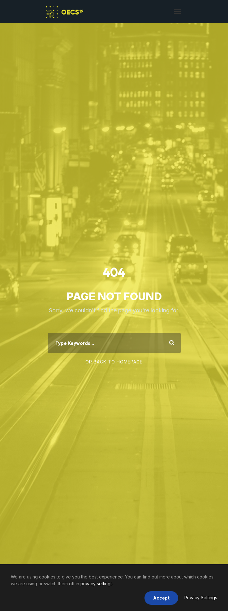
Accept (161, 597)
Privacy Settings (200, 597)
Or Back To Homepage (114, 361)
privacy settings (96, 583)
